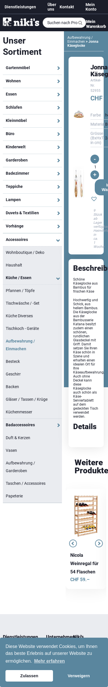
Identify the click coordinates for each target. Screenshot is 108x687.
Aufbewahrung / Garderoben (20, 467)
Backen (12, 386)
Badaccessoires (20, 425)
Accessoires (17, 239)
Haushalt (14, 265)
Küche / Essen (18, 277)
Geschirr (13, 374)
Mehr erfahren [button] (49, 661)
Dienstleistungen (20, 7)
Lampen (13, 199)
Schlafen (14, 107)
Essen (11, 94)
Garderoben (17, 160)
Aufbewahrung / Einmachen (20, 345)
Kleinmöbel (16, 120)
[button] (94, 199)
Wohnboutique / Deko (25, 252)
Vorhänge (15, 226)
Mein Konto (91, 6)
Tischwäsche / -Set (22, 303)
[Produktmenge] (95, 167)
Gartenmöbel (18, 67)
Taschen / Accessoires (26, 483)
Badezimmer (17, 173)
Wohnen (13, 81)
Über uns (52, 6)
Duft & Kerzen (18, 437)
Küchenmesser (19, 412)
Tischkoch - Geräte (22, 328)
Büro (10, 133)
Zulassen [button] (29, 676)
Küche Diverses (19, 316)
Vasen (11, 450)
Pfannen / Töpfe (20, 290)
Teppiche (14, 186)
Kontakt (67, 7)
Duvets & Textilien (22, 213)
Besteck (13, 361)
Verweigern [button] (79, 676)
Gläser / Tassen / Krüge (27, 399)
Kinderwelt (16, 147)
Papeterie (14, 496)
